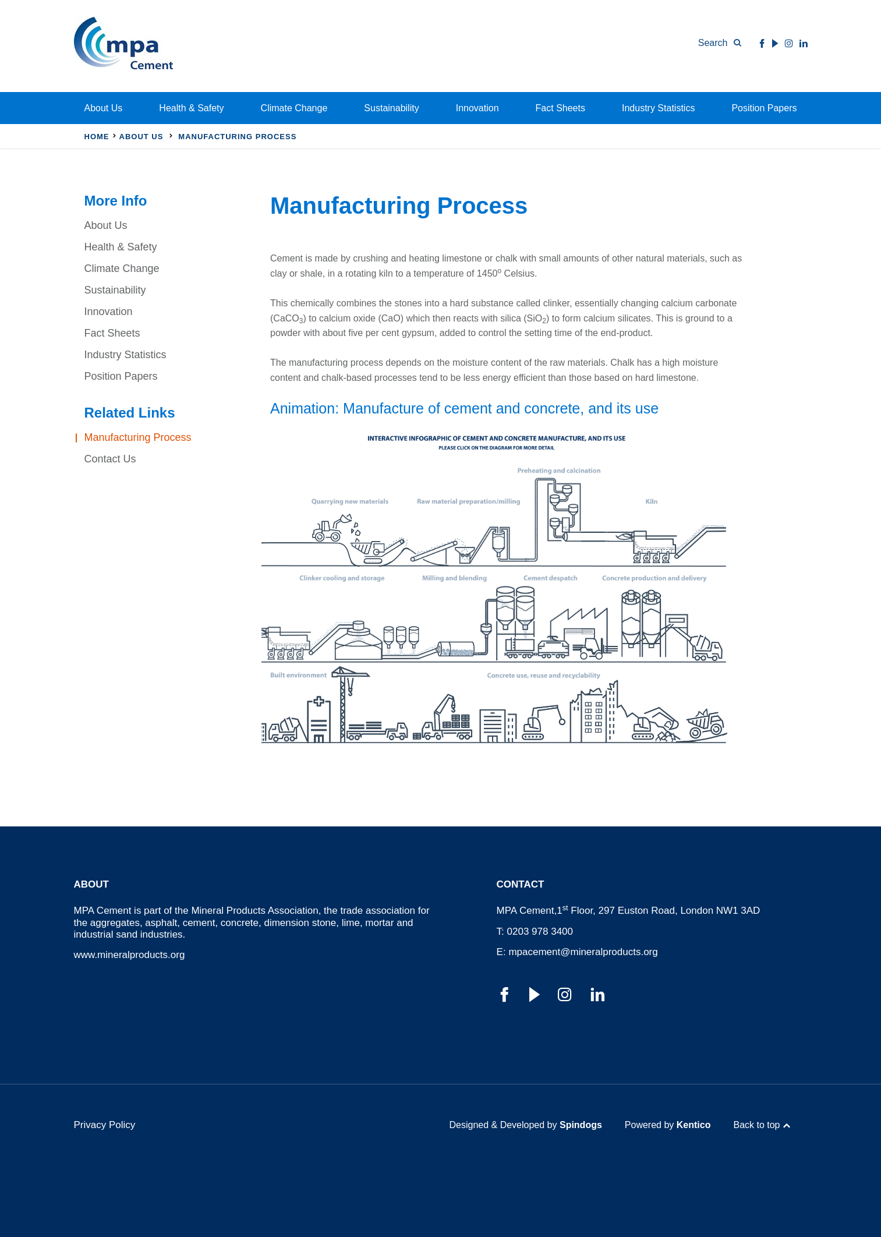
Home (96, 136)
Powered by (668, 1125)
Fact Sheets (560, 108)
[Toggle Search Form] (720, 43)
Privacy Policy (105, 1124)
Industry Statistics (658, 108)
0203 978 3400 (540, 931)
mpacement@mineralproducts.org (582, 951)
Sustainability (391, 108)
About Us (103, 108)
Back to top (756, 1125)
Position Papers (764, 108)
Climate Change (294, 108)
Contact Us (110, 459)
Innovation (477, 108)
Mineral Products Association (254, 910)
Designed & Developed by (526, 1125)
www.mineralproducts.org (129, 954)
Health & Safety (191, 108)
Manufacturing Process (138, 437)
